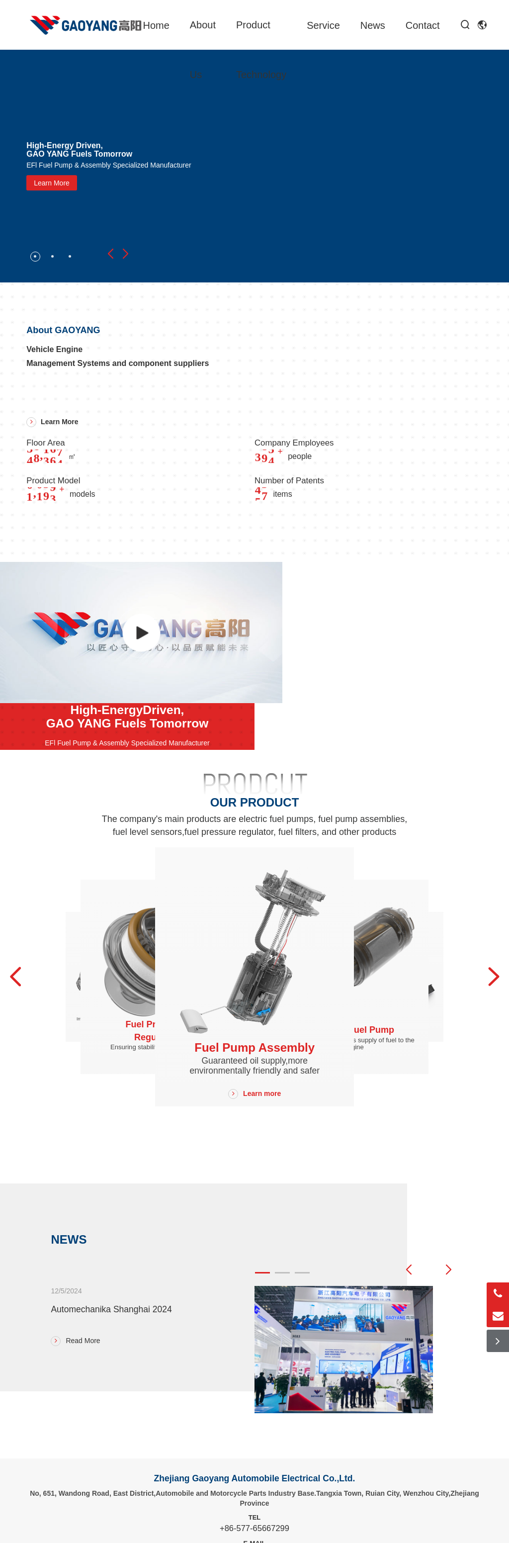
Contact (423, 25)
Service (323, 25)
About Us (203, 49)
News (372, 25)
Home (156, 25)
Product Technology (261, 49)
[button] (110, 254)
